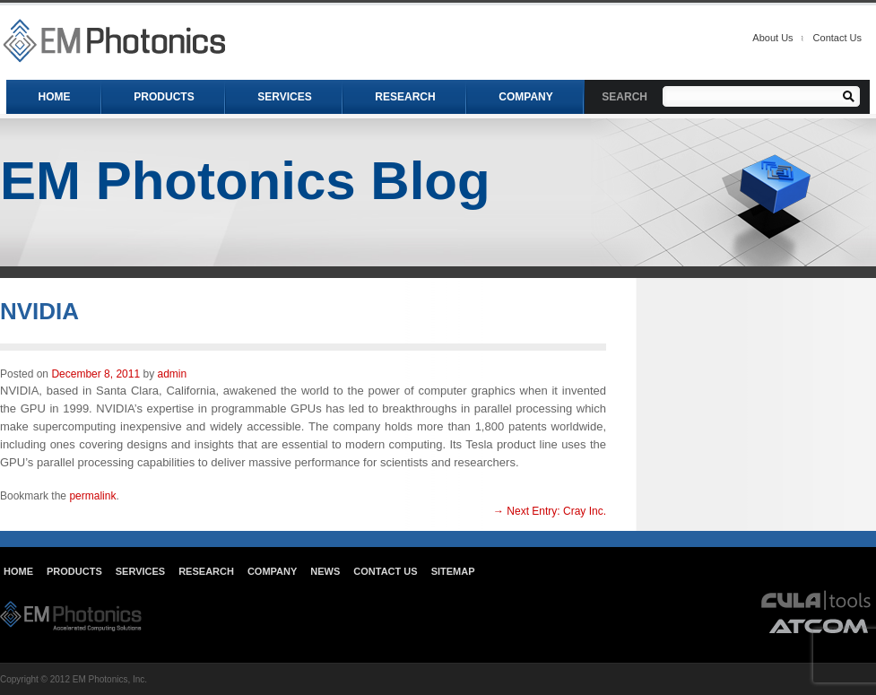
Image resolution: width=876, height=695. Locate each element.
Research (206, 571)
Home (18, 571)
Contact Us (837, 37)
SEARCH (624, 97)
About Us (772, 37)
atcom (820, 625)
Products (74, 571)
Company (272, 571)
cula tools (816, 600)
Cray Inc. (549, 511)
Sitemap (453, 571)
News (325, 571)
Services (140, 571)
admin (171, 374)
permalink (92, 496)
